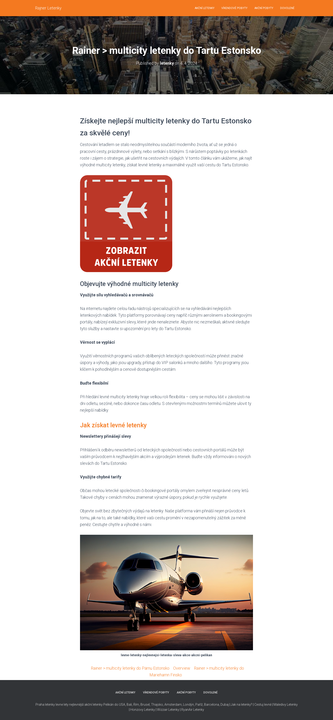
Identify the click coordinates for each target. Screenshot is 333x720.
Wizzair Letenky (168, 709)
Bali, (129, 704)
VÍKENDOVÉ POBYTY (234, 8)
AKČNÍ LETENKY (204, 8)
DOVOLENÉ (287, 8)
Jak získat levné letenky (113, 425)
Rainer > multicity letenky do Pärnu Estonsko (130, 668)
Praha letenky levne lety (52, 704)
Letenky (198, 709)
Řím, (136, 704)
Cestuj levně (262, 704)
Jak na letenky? (241, 704)
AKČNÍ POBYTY (263, 8)
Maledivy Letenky (286, 704)
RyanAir (187, 709)
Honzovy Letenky (142, 709)
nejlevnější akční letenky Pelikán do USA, (97, 704)
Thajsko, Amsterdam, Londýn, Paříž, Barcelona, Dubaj (189, 704)
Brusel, (145, 704)
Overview (181, 668)
